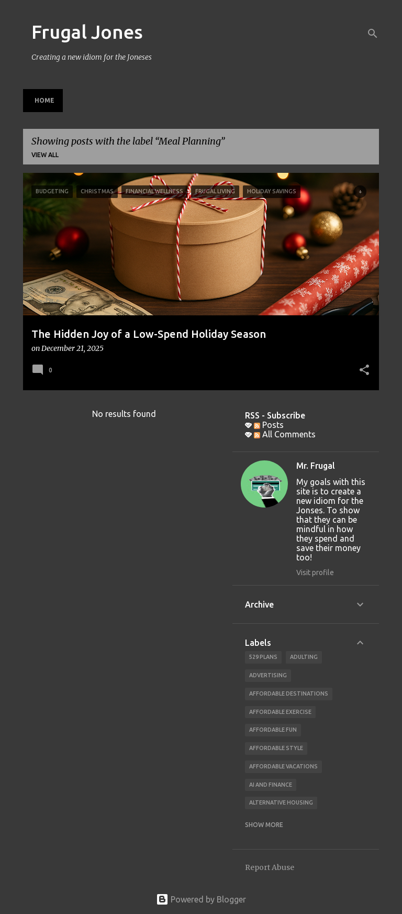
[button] (364, 371)
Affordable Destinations (288, 693)
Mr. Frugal (315, 465)
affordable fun (273, 729)
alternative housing (281, 802)
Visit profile (315, 572)
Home (44, 100)
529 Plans (263, 657)
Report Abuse (269, 867)
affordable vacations (283, 766)
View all (45, 154)
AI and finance (270, 784)
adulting (304, 657)
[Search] (372, 33)
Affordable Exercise (280, 712)
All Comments (285, 434)
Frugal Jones (87, 31)
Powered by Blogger (201, 899)
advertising (268, 675)
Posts (269, 425)
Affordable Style (276, 748)
